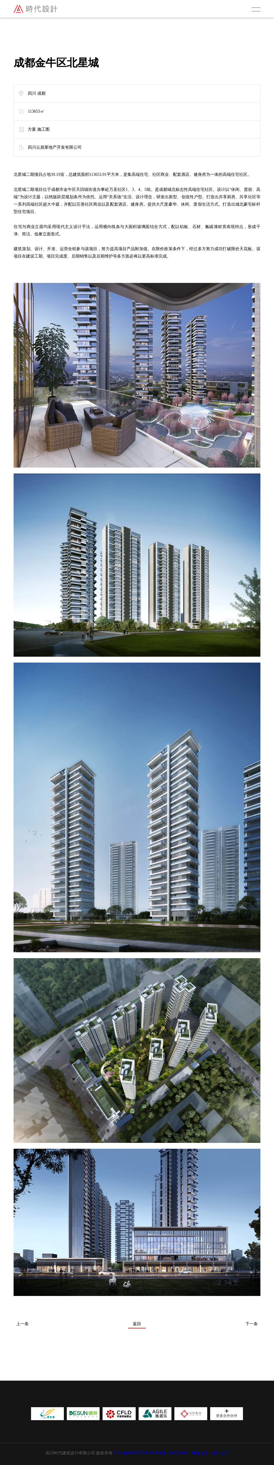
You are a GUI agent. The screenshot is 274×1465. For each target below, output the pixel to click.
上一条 (22, 1324)
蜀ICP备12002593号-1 (132, 1453)
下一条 (251, 1324)
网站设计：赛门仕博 (209, 1453)
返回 (137, 1324)
